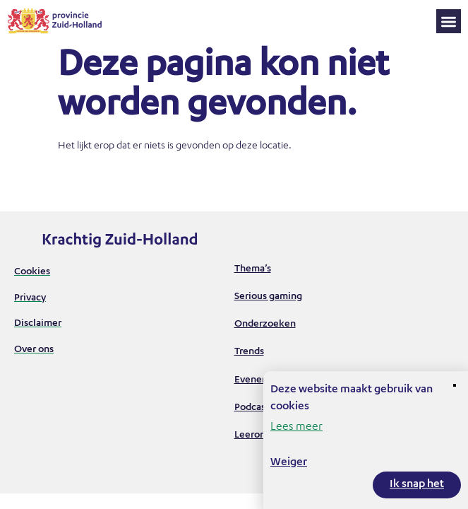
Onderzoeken (265, 324)
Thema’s (252, 269)
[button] (448, 21)
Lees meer (296, 427)
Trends (249, 352)
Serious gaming (268, 297)
